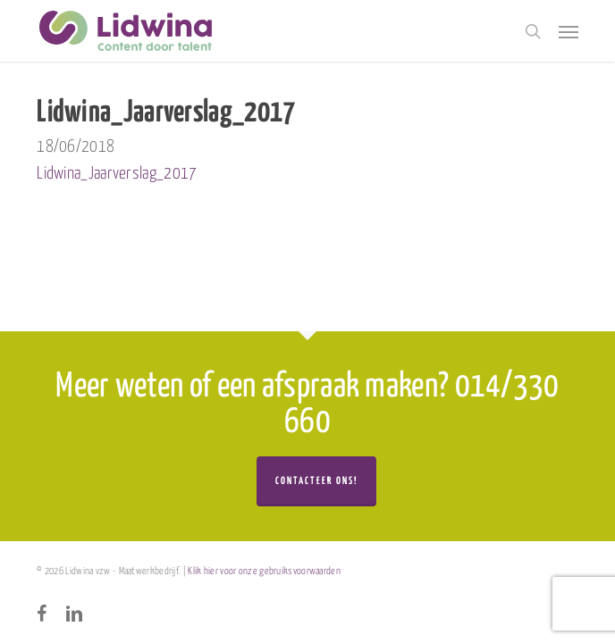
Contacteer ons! (316, 481)
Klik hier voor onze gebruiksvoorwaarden (264, 571)
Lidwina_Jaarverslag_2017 (117, 173)
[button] (568, 31)
